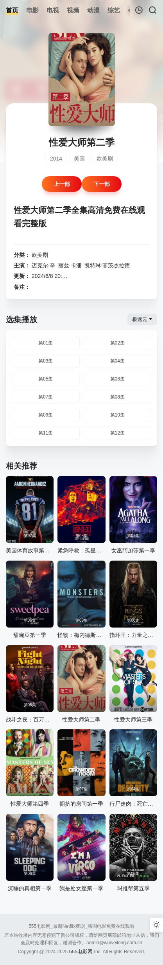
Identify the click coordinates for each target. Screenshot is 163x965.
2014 (56, 158)
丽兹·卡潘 (70, 265)
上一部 (62, 184)
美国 (79, 158)
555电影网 (81, 951)
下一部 (101, 184)
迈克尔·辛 (43, 265)
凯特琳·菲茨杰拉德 (107, 265)
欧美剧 (105, 158)
